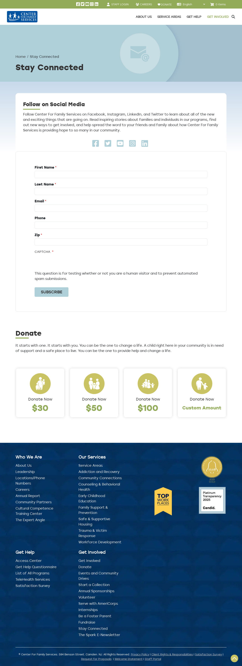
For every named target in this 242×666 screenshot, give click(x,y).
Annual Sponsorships (96, 591)
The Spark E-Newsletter (99, 634)
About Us (24, 465)
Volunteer (86, 597)
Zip (37, 234)
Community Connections (100, 478)
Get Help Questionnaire (36, 567)
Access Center (29, 560)
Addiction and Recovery (99, 471)
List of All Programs (32, 573)
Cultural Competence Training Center (34, 511)
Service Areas (90, 465)
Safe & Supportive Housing (94, 521)
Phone (40, 218)
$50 (94, 407)
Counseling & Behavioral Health (99, 487)
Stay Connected (93, 628)
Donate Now (40, 399)
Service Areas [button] (169, 17)
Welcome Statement (129, 659)
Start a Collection (94, 584)
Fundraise (86, 622)
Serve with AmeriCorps (98, 603)
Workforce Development (99, 542)
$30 (40, 407)
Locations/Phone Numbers (30, 480)
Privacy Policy (140, 654)
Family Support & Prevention (93, 510)
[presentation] (63, 263)
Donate (85, 567)
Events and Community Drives (98, 576)
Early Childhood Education (91, 498)
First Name (44, 167)
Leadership (25, 471)
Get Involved (89, 560)
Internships (88, 609)
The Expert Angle (30, 520)
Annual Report (28, 495)
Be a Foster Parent (94, 616)
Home (21, 56)
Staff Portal (153, 659)
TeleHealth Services (33, 579)
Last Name (44, 184)
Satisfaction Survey (33, 585)
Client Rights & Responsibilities (172, 654)
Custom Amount (201, 407)
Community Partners (34, 502)
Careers (22, 489)
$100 (148, 407)
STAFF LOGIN (120, 4)
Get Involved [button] (218, 17)
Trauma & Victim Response (92, 533)
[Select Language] (194, 4)
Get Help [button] (194, 17)
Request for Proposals (96, 659)
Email (39, 201)
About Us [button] (144, 17)
